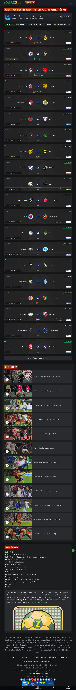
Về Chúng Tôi (13, 657)
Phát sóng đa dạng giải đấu (14, 564)
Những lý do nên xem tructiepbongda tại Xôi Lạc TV (22, 579)
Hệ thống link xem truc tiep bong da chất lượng (20, 574)
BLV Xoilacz (35, 24)
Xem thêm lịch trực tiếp (38, 358)
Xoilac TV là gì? (10, 552)
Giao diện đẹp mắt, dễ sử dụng (15, 562)
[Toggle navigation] (71, 3)
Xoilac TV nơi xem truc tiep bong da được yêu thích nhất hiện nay (26, 557)
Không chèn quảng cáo (12, 577)
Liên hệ (7, 587)
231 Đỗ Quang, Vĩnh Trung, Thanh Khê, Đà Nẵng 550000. (41, 665)
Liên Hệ (43, 657)
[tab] (8, 17)
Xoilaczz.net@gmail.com (40, 674)
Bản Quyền (53, 657)
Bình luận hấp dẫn (11, 572)
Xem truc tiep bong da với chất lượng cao (18, 567)
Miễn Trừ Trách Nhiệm (31, 661)
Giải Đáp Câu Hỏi (46, 661)
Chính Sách (34, 657)
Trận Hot (21, 24)
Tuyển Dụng (63, 657)
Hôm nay (48, 24)
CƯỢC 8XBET (30, 3)
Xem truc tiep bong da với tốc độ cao (17, 569)
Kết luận (8, 584)
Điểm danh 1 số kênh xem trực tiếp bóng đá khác (21, 582)
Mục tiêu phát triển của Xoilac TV (15, 554)
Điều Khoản (24, 657)
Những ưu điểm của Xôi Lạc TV (15, 559)
